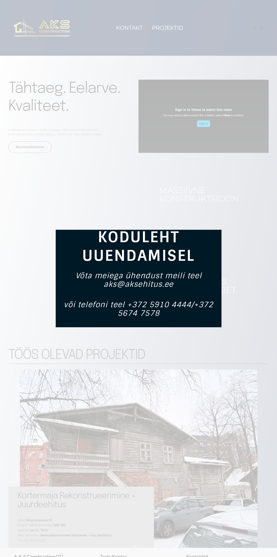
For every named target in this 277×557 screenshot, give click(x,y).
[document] (138, 278)
